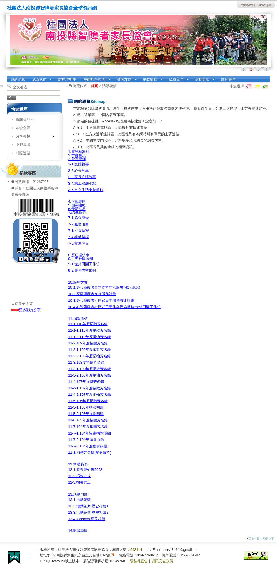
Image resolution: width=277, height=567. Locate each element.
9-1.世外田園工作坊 (84, 264)
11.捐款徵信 (78, 319)
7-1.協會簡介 (78, 218)
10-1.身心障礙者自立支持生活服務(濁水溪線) (104, 287)
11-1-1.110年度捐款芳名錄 (89, 330)
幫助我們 (177, 79)
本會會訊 (23, 128)
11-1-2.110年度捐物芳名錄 (89, 337)
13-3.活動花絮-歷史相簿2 (88, 512)
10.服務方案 (78, 282)
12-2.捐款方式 (79, 476)
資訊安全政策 (162, 561)
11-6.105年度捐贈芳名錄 (88, 420)
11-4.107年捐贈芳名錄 (86, 382)
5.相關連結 (77, 205)
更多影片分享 (26, 310)
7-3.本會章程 (78, 230)
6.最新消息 (77, 209)
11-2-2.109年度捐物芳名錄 (89, 356)
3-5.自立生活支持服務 (85, 190)
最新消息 (18, 79)
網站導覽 (265, 5)
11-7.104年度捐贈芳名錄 (88, 426)
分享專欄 (33, 137)
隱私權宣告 (139, 561)
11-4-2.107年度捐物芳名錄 (89, 394)
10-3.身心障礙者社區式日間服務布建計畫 (101, 300)
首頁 (94, 86)
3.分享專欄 (77, 159)
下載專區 (23, 145)
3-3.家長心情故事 (82, 177)
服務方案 (124, 79)
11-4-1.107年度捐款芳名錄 (89, 388)
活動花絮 (109, 86)
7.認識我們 (77, 212)
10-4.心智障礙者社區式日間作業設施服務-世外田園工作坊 (114, 307)
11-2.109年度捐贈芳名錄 (88, 343)
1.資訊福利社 (78, 151)
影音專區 (228, 79)
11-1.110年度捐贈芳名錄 (88, 324)
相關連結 (23, 153)
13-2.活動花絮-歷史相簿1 (88, 506)
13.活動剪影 (78, 494)
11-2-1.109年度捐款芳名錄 (89, 350)
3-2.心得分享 (78, 170)
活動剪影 (203, 79)
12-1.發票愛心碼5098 (85, 469)
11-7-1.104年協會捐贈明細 (89, 433)
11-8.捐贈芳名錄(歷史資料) (89, 452)
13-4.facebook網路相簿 (86, 519)
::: (241, 5)
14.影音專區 (78, 531)
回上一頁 (253, 538)
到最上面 (267, 538)
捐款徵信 (151, 79)
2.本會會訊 (77, 155)
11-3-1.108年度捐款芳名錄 (89, 369)
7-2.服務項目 (78, 224)
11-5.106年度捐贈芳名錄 (88, 401)
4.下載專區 (77, 201)
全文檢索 (20, 87)
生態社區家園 (95, 79)
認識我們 (40, 79)
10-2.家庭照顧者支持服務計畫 (92, 294)
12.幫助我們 (78, 464)
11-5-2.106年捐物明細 (86, 414)
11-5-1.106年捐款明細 (86, 407)
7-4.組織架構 (78, 237)
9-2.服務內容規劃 (82, 270)
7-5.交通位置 (78, 243)
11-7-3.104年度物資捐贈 (87, 446)
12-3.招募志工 (79, 482)
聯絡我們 (249, 5)
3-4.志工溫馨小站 (82, 183)
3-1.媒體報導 (78, 164)
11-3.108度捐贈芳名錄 (86, 362)
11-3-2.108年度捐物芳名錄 (89, 375)
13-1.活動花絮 (79, 500)
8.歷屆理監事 (78, 255)
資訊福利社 (25, 119)
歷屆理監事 (67, 79)
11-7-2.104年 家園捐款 (86, 440)
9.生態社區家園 (80, 259)
